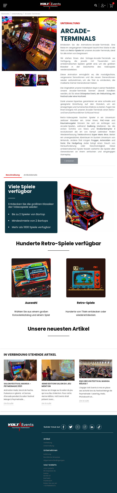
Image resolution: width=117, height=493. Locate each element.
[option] (29, 43)
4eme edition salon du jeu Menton (56, 385)
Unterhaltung (48, 446)
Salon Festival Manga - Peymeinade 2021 (17, 385)
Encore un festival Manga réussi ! (94, 382)
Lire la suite (8, 403)
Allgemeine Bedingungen (54, 460)
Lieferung (47, 454)
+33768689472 (49, 486)
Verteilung (47, 442)
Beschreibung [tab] (13, 175)
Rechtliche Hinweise (51, 457)
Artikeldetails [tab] (31, 175)
